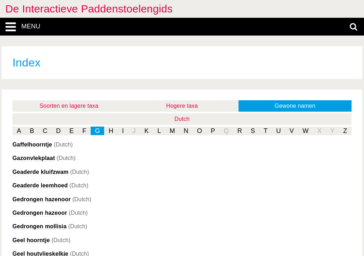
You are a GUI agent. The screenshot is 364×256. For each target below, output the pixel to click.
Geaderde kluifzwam (40, 172)
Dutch (182, 119)
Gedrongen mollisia (39, 226)
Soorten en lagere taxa (68, 106)
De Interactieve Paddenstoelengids (89, 9)
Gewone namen (295, 106)
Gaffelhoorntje (32, 145)
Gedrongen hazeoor (39, 213)
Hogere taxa (182, 106)
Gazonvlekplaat (33, 158)
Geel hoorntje (31, 240)
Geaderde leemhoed (40, 185)
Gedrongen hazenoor (41, 199)
